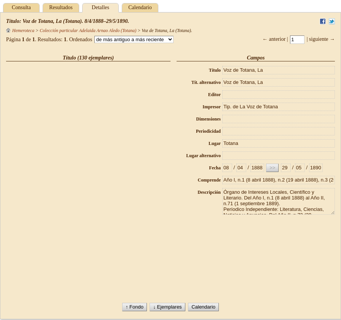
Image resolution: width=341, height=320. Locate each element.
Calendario (139, 7)
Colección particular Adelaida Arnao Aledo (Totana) (88, 30)
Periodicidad (208, 131)
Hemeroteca (20, 30)
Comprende (209, 180)
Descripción (209, 192)
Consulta (21, 7)
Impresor (211, 106)
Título (215, 70)
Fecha (215, 167)
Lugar (215, 143)
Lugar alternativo (203, 155)
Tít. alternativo (206, 82)
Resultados (60, 7)
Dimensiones (208, 119)
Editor (214, 94)
